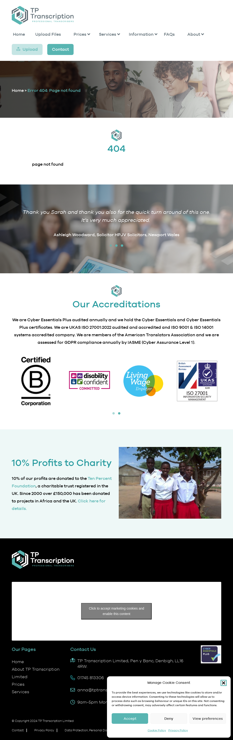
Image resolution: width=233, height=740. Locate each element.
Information (141, 34)
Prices (80, 34)
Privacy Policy (178, 730)
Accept (130, 718)
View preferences (208, 718)
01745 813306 (90, 677)
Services (107, 34)
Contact (60, 49)
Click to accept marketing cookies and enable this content (116, 611)
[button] (223, 683)
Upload (30, 49)
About (193, 34)
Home (19, 34)
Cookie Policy (157, 730)
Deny (168, 718)
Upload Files (48, 34)
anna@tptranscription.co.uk (106, 689)
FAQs (169, 34)
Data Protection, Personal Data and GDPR (95, 730)
